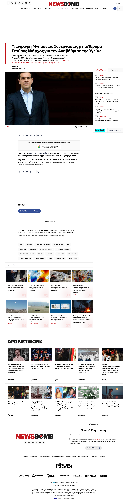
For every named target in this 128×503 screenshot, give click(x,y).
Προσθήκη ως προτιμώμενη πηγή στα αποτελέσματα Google (48, 146)
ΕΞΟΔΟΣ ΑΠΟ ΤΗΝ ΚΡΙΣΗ (46, 249)
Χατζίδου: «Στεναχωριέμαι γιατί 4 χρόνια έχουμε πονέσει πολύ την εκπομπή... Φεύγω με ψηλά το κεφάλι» (64, 406)
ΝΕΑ (68, 244)
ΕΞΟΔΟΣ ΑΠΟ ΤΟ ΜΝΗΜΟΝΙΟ (27, 253)
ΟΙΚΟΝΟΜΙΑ (48, 8)
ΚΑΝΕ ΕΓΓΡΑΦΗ (93, 448)
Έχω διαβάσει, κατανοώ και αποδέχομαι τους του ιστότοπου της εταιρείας (93, 439)
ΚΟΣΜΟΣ (60, 8)
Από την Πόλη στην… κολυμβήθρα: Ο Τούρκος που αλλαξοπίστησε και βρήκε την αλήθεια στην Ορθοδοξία (16, 368)
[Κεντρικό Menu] (120, 8)
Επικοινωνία (94, 456)
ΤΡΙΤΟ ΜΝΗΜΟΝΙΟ (39, 258)
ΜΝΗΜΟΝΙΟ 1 (60, 253)
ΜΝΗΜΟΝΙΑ (33, 249)
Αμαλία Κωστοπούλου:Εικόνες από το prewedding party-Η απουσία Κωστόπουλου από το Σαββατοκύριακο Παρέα (111, 369)
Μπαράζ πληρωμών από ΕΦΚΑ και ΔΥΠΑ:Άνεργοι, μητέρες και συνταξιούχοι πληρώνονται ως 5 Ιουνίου (106, 120)
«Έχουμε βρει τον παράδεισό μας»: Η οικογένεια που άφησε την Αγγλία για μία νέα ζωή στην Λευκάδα (40, 406)
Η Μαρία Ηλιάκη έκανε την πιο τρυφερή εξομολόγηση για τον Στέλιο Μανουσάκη (64, 366)
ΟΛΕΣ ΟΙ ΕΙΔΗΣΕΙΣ (25, 8)
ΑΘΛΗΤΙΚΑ (67, 8)
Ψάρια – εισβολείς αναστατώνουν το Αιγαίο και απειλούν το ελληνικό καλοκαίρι (59, 288)
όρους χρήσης (97, 439)
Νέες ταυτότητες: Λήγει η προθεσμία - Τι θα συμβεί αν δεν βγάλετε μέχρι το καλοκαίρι (59, 318)
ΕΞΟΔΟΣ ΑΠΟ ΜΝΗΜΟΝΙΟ (63, 249)
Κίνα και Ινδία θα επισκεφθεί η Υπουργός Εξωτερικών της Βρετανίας (106, 78)
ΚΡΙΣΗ (50, 258)
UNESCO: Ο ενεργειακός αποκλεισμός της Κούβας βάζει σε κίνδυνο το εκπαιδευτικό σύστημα (106, 101)
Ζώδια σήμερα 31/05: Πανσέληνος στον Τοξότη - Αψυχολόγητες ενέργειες (111, 404)
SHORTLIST (98, 8)
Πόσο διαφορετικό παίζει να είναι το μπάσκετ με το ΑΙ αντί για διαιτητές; (40, 366)
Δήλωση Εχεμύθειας (45, 456)
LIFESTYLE (75, 8)
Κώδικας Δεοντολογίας (58, 456)
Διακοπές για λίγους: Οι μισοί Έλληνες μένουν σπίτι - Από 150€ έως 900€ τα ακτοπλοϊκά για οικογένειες (87, 368)
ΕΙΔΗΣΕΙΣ (29, 244)
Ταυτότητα (25, 456)
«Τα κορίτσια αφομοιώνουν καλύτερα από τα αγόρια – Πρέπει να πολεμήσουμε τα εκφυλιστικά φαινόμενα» (87, 405)
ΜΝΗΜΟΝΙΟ (23, 249)
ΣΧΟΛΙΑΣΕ (78, 127)
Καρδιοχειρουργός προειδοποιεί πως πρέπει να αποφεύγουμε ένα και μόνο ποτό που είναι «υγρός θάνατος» (81, 289)
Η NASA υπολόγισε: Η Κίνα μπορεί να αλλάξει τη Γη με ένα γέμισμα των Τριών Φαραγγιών (36, 318)
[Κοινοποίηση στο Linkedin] (34, 135)
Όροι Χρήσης (34, 456)
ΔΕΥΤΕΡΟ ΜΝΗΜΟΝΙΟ (25, 258)
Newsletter (31, 236)
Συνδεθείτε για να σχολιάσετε (29, 211)
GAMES (105, 8)
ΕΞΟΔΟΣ (40, 253)
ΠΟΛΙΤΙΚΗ (40, 8)
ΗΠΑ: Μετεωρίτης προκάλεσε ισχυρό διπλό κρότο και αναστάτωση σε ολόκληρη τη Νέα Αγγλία (16, 318)
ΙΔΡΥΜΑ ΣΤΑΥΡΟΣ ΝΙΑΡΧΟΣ (43, 244)
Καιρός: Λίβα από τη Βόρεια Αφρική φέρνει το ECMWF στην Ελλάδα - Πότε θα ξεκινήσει (37, 288)
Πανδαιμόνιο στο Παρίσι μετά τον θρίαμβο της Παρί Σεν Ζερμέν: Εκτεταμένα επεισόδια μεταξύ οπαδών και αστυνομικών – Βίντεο (81, 319)
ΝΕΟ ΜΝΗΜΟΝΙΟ (72, 253)
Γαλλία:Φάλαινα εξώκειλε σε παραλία (105, 93)
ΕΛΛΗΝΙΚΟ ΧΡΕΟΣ (60, 258)
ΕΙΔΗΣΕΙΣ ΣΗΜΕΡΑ (58, 244)
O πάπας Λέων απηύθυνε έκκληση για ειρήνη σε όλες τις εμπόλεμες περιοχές (107, 86)
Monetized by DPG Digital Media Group (69, 482)
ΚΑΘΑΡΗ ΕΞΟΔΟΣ (73, 258)
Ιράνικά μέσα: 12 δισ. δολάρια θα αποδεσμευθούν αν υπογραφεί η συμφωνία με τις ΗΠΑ (107, 110)
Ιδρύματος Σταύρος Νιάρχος (39, 153)
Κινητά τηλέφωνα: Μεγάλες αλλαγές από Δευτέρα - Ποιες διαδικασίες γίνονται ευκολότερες (16, 288)
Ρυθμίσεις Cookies (71, 456)
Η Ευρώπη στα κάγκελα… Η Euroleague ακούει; (16, 403)
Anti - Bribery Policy (83, 456)
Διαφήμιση (102, 456)
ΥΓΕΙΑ (55, 8)
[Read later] (90, 127)
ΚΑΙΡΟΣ (82, 8)
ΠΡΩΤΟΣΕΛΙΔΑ (90, 8)
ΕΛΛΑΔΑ (34, 8)
